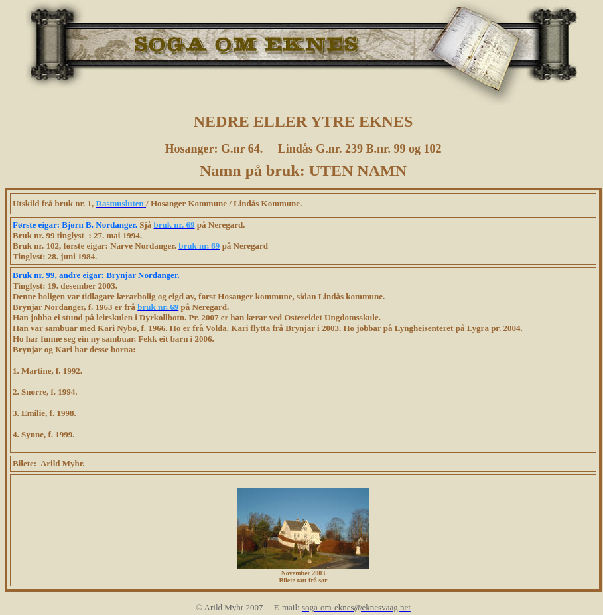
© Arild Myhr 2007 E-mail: (249, 607)
